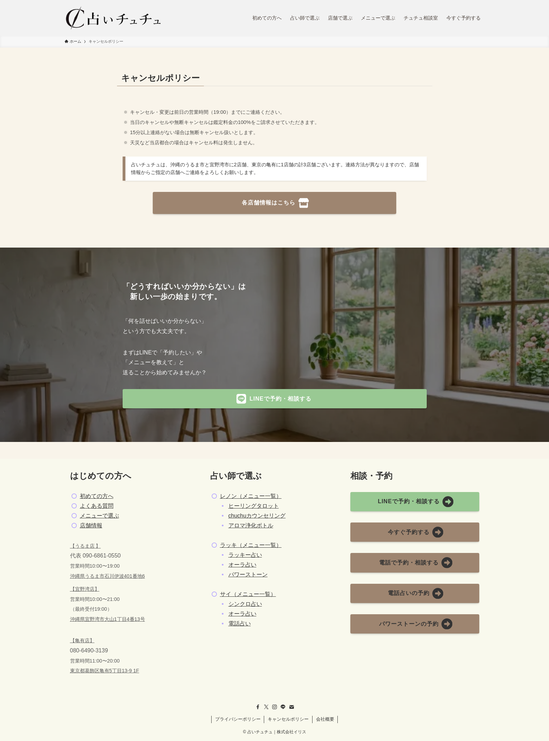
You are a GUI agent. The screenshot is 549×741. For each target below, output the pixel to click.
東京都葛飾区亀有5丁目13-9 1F (104, 670)
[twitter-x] (266, 707)
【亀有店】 (82, 640)
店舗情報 (91, 525)
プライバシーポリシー (238, 719)
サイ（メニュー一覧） (248, 594)
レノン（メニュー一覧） (251, 496)
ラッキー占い (245, 555)
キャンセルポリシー (288, 719)
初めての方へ (97, 496)
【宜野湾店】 (84, 589)
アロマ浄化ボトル (250, 525)
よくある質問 (97, 506)
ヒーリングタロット (253, 506)
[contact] (291, 707)
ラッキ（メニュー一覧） (251, 545)
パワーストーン (248, 574)
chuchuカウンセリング (257, 516)
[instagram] (275, 707)
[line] (283, 707)
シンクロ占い (245, 604)
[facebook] (258, 707)
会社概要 (325, 719)
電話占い (239, 623)
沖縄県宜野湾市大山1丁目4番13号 (107, 619)
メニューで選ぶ (99, 516)
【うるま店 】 (85, 546)
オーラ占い (242, 565)
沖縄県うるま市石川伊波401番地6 (107, 576)
